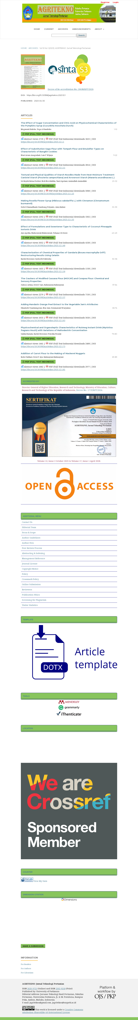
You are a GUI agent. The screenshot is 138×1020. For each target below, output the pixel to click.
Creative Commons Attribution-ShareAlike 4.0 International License (52, 1011)
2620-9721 (32, 988)
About (99, 29)
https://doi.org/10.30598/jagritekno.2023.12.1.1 (42, 141)
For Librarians (27, 972)
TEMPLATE (28, 619)
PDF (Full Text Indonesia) (39, 134)
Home (37, 29)
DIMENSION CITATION (33, 894)
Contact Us (27, 522)
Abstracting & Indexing (33, 553)
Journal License (29, 563)
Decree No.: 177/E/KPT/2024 (89, 390)
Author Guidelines (31, 537)
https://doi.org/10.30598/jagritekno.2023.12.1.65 (43, 320)
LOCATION (28, 728)
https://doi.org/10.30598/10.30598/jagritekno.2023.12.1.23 (47, 193)
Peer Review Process (32, 548)
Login (116, 2)
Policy (25, 574)
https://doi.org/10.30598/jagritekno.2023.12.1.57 (43, 297)
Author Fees (28, 543)
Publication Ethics (31, 594)
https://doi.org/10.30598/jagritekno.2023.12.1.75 (43, 346)
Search (82, 35)
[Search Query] (64, 35)
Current (49, 29)
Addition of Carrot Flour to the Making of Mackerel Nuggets (53, 353)
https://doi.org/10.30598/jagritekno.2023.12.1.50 (43, 271)
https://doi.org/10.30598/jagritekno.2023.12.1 (46, 95)
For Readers (26, 964)
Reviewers (27, 589)
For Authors (26, 968)
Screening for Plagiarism (34, 600)
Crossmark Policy (30, 579)
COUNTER (27, 872)
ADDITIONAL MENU (32, 516)
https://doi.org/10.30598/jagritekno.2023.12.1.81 (43, 369)
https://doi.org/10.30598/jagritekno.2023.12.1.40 (43, 245)
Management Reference (33, 558)
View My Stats (40, 881)
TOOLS (26, 696)
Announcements (81, 29)
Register (105, 2)
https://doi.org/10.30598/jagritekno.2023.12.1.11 (43, 167)
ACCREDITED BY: (31, 381)
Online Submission (31, 584)
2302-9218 (61, 988)
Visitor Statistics (30, 605)
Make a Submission (33, 946)
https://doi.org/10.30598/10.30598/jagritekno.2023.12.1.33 (47, 219)
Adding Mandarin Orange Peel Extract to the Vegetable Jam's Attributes (59, 304)
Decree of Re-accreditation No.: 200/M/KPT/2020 (70, 89)
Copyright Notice (30, 568)
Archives (63, 29)
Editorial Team (29, 527)
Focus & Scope (29, 532)
